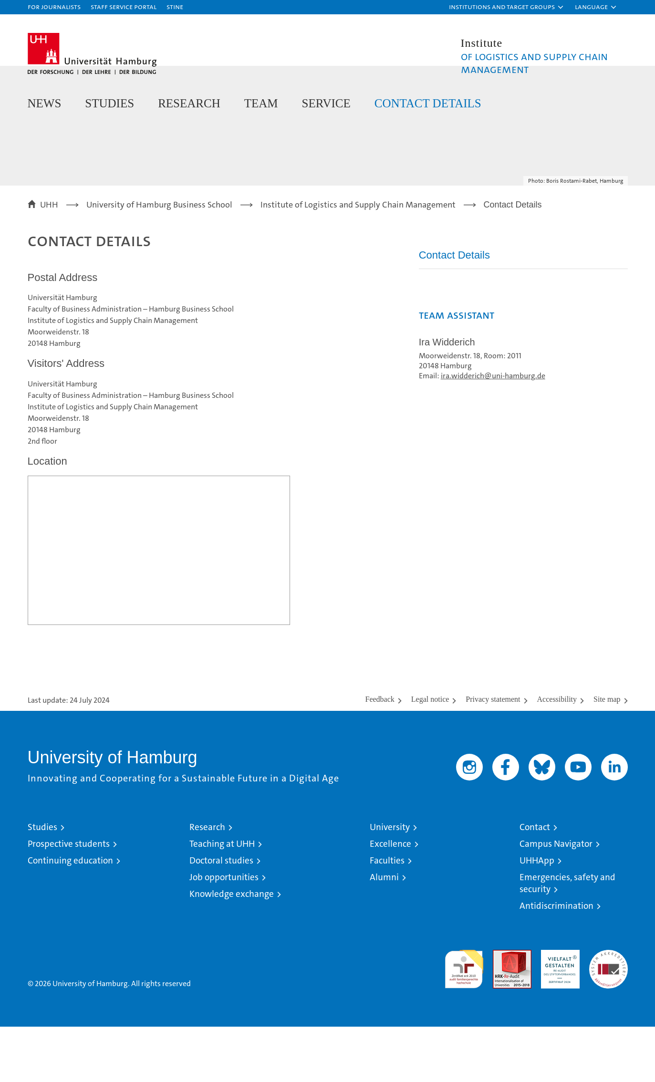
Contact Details (427, 103)
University (390, 882)
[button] (506, 7)
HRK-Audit (558, 1010)
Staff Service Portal (123, 6)
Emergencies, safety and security (567, 938)
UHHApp (537, 916)
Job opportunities (224, 932)
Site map (606, 754)
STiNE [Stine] (174, 6)
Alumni (384, 932)
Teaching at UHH (222, 899)
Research (189, 103)
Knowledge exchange (231, 949)
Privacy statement (493, 754)
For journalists (54, 6)
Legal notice (430, 754)
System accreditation (608, 1015)
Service (326, 103)
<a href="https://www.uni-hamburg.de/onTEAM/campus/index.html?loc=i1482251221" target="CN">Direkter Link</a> (159, 605)
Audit (502, 1010)
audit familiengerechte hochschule (464, 1020)
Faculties (387, 916)
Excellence (390, 899)
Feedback (380, 754)
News (45, 103)
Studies (109, 103)
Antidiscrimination (556, 961)
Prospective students (69, 899)
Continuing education (70, 916)
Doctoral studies (221, 916)
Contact (535, 882)
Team (261, 103)
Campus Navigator (556, 899)
